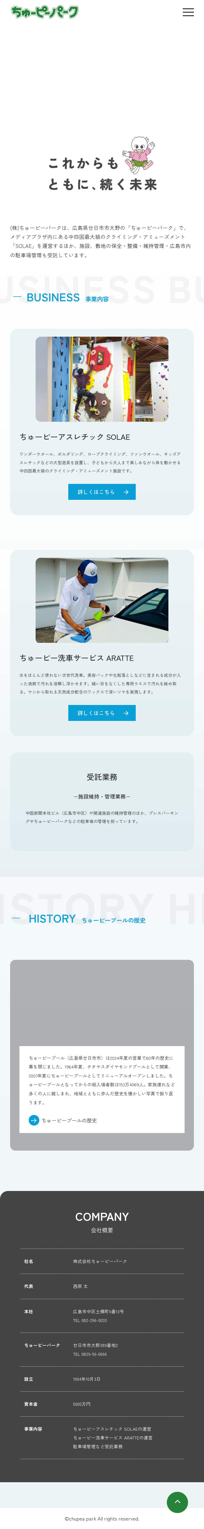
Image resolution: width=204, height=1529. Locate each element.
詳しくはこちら (96, 492)
